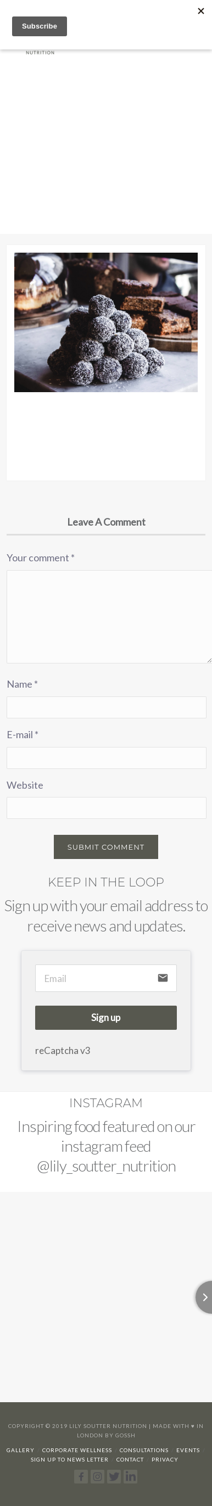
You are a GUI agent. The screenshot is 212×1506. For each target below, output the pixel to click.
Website (25, 785)
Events (188, 1450)
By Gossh (120, 1435)
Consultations (144, 1450)
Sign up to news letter (70, 1459)
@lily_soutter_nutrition (106, 1165)
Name (22, 684)
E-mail (22, 734)
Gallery (21, 1450)
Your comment (41, 557)
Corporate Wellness (77, 1450)
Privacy (165, 1459)
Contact (130, 1459)
